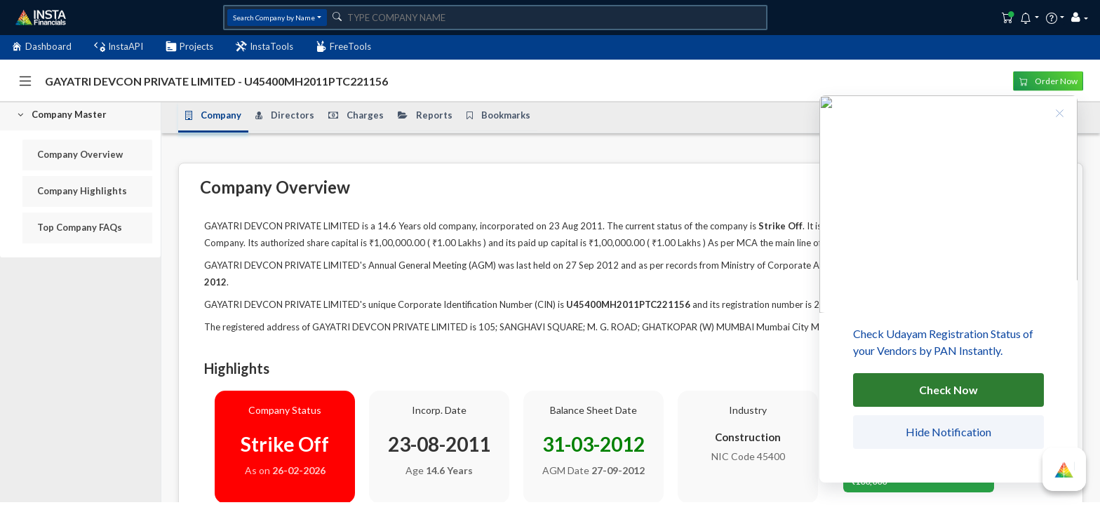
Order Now (1048, 80)
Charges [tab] (356, 115)
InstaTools (264, 47)
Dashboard (41, 47)
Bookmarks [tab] (498, 115)
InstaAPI (118, 47)
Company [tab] (213, 115)
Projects (189, 47)
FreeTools (343, 47)
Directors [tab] (284, 115)
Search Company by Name (274, 17)
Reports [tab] (425, 115)
